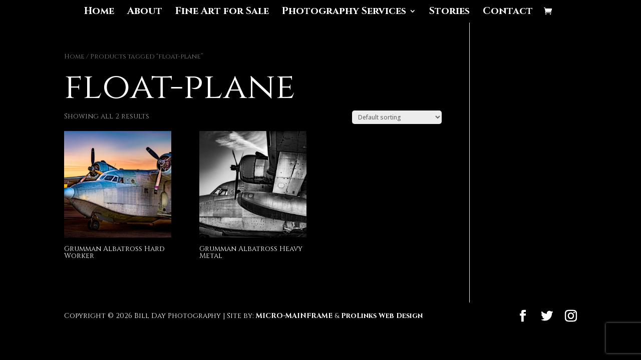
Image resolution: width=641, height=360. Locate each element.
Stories (449, 13)
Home (99, 13)
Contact (508, 13)
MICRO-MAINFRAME (294, 315)
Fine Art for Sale (222, 13)
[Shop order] (397, 117)
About (144, 13)
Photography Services (344, 13)
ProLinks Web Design (382, 315)
